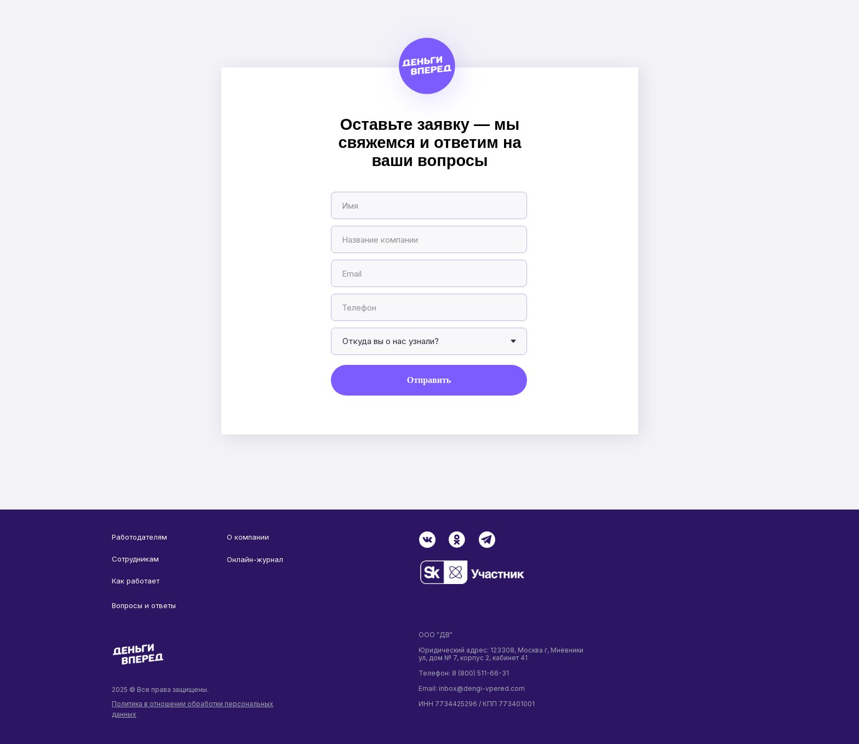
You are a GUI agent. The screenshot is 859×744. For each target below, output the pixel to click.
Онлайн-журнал (255, 559)
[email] (429, 273)
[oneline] (429, 239)
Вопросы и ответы (144, 605)
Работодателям (139, 537)
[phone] (429, 307)
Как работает (135, 580)
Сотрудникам (135, 558)
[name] (429, 205)
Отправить (429, 380)
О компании (248, 537)
